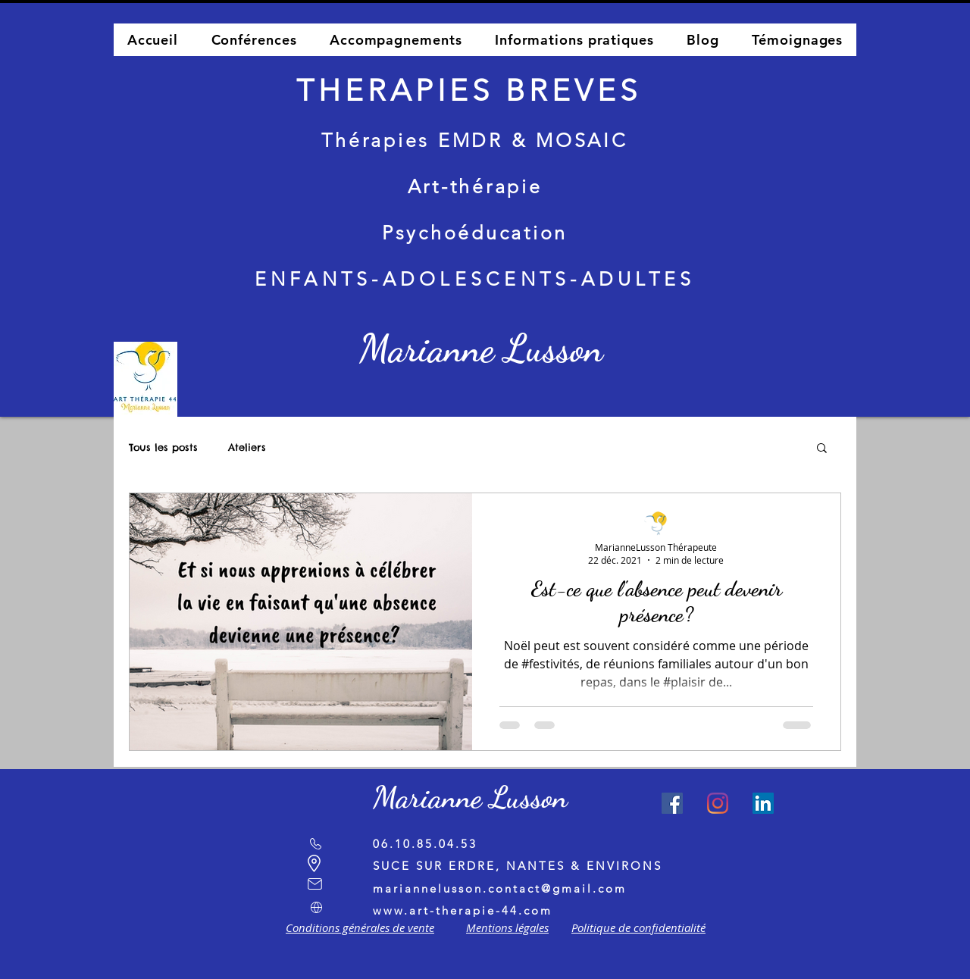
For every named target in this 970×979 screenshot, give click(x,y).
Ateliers (247, 447)
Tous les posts (163, 447)
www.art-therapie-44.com (462, 910)
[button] (822, 449)
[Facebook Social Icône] (672, 803)
